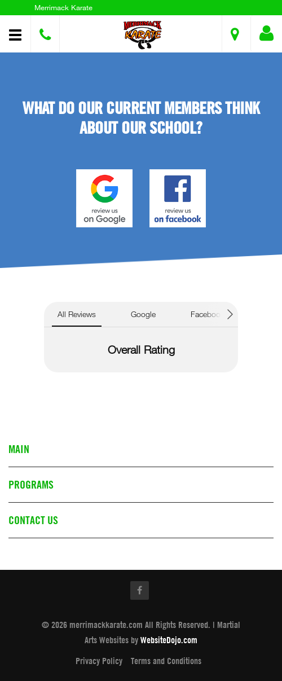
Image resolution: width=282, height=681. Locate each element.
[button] (143, 35)
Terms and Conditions (166, 660)
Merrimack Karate (63, 7)
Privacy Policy (99, 660)
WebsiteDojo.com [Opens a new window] (168, 639)
